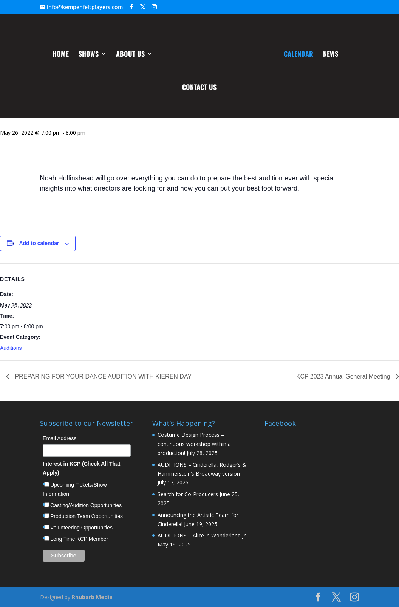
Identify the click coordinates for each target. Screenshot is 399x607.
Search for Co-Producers (188, 494)
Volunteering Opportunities (81, 528)
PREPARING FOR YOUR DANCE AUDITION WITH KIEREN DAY (102, 376)
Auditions (11, 348)
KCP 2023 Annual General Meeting (344, 376)
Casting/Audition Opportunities (86, 505)
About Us (131, 54)
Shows (89, 54)
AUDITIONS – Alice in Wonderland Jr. (202, 535)
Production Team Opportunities (86, 516)
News (329, 54)
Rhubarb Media (92, 597)
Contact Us (199, 88)
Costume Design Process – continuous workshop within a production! (194, 443)
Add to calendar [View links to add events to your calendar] (39, 243)
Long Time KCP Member (79, 539)
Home (61, 54)
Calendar (297, 54)
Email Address (59, 438)
